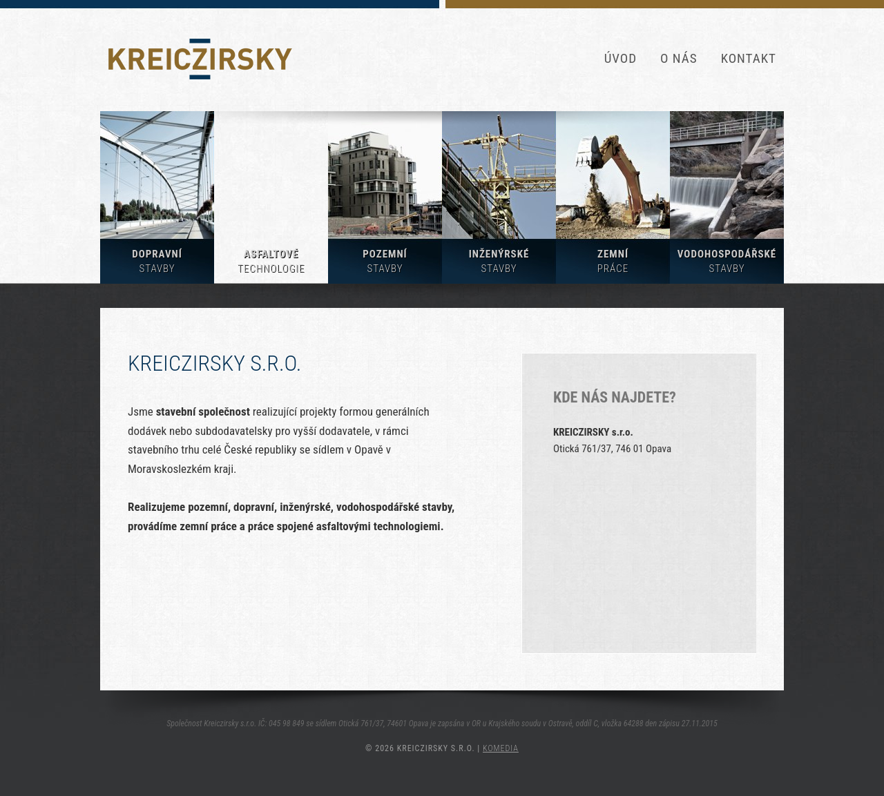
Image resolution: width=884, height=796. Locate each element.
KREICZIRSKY (200, 59)
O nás (679, 58)
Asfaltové (271, 261)
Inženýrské (499, 261)
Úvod (620, 58)
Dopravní (157, 261)
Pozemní (385, 261)
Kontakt (748, 58)
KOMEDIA (501, 748)
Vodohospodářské (727, 261)
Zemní (612, 261)
